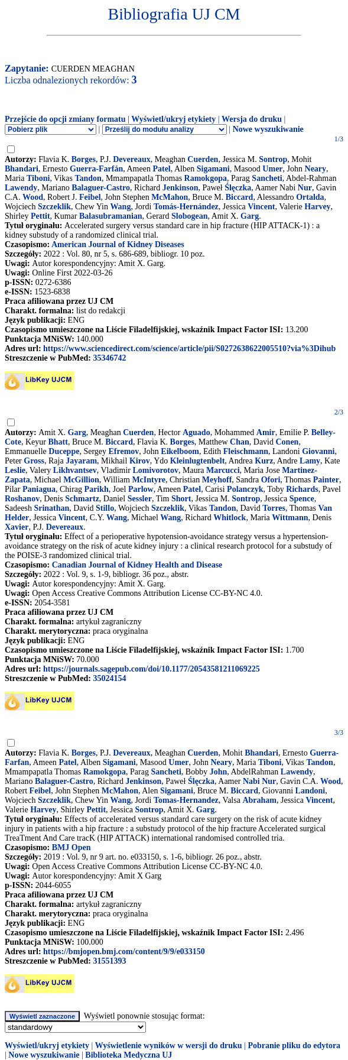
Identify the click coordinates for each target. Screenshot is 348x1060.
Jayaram (81, 460)
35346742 (109, 358)
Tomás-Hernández (186, 206)
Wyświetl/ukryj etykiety (173, 119)
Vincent (261, 206)
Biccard (239, 197)
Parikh (96, 489)
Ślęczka (238, 187)
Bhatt (58, 441)
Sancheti (267, 178)
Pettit (40, 216)
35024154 (109, 678)
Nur (305, 187)
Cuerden (202, 159)
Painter (326, 479)
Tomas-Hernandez (186, 800)
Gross (34, 460)
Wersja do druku (252, 119)
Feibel (90, 197)
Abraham (259, 800)
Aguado (196, 432)
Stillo (105, 508)
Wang (120, 206)
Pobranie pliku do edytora (294, 1045)
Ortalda (310, 197)
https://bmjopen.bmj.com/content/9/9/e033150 (124, 951)
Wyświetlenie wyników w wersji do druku (168, 1045)
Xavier (16, 527)
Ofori (271, 479)
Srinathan (51, 508)
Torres (273, 508)
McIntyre (148, 479)
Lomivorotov (156, 470)
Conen (287, 441)
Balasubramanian (110, 216)
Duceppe (63, 451)
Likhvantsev (75, 470)
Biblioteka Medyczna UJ (128, 1055)
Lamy (310, 460)
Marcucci (223, 470)
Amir (265, 432)
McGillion (81, 479)
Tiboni (38, 178)
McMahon (169, 197)
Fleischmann (245, 451)
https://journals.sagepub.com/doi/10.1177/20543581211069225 (151, 668)
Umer (272, 168)
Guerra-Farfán (96, 168)
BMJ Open (71, 847)
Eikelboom (180, 451)
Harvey (317, 206)
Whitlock (229, 517)
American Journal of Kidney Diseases (117, 244)
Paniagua (39, 489)
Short (181, 498)
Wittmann (290, 517)
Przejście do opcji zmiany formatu (65, 119)
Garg (249, 216)
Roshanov (22, 498)
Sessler (140, 498)
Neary (316, 168)
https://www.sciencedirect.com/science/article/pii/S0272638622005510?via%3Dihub (189, 348)
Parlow (141, 489)
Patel (161, 168)
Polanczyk (245, 489)
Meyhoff (217, 479)
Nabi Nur (259, 781)
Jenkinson (180, 187)
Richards (302, 489)
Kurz (264, 460)
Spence (302, 498)
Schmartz (82, 498)
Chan (239, 441)
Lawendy (21, 187)
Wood (32, 197)
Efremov (124, 451)
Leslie (15, 470)
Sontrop (273, 159)
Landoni (310, 790)
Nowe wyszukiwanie (268, 129)
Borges (83, 159)
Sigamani (213, 168)
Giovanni (318, 451)
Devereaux (132, 159)
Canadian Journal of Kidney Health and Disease (137, 564)
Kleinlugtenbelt (197, 460)
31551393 (109, 961)
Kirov (139, 460)
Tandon (87, 178)
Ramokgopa (205, 178)
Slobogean (189, 216)
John (218, 771)
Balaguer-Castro (100, 187)
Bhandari (21, 168)
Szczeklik (54, 206)
